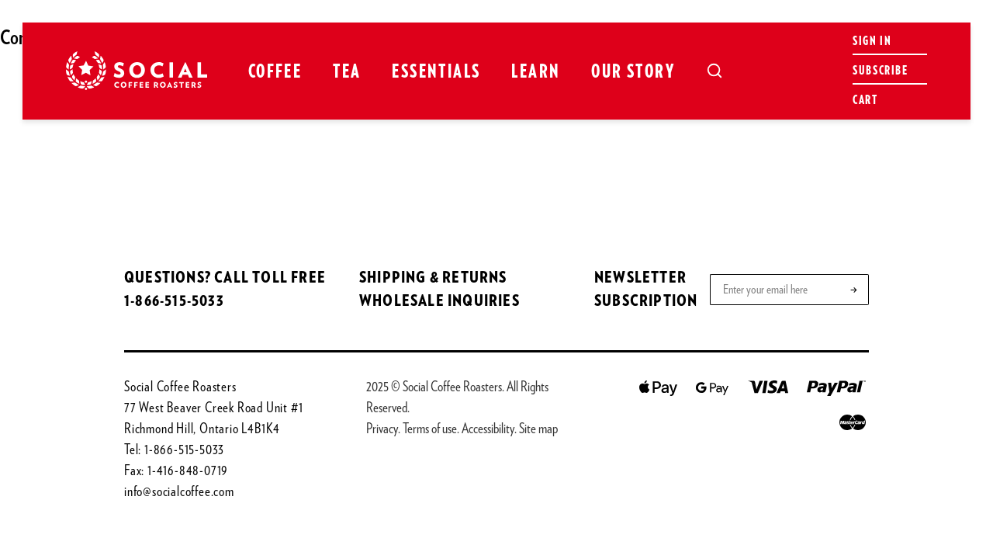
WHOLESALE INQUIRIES (439, 301)
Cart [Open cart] (865, 100)
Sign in (872, 41)
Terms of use (430, 429)
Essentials (436, 72)
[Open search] (714, 70)
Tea (347, 72)
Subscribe (880, 70)
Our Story (633, 72)
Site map (538, 429)
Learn (535, 72)
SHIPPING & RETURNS (433, 278)
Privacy (382, 429)
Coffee (275, 72)
